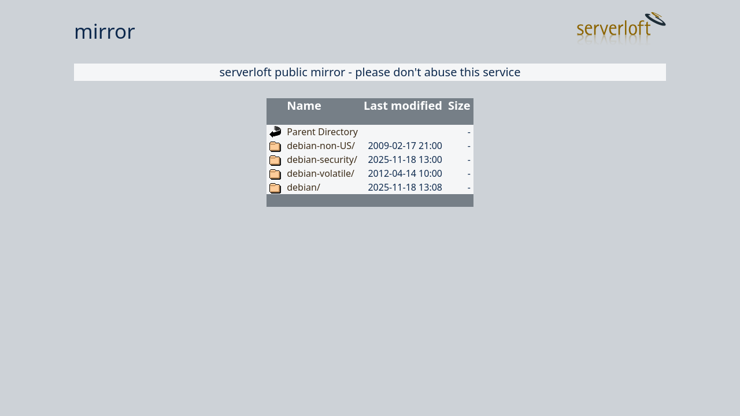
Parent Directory (322, 131)
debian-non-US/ (321, 145)
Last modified (403, 105)
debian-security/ (322, 159)
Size (459, 105)
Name (304, 105)
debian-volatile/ (320, 173)
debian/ (303, 187)
